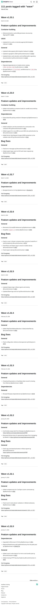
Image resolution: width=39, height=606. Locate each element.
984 (33, 291)
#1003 (32, 53)
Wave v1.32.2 (7, 415)
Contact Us (3, 595)
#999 (12, 35)
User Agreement (4, 601)
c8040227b (17, 546)
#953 (15, 555)
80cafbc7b (30, 190)
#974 (25, 243)
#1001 (14, 71)
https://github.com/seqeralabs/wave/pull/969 (15, 452)
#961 (25, 128)
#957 (29, 148)
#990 (30, 230)
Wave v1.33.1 (7, 17)
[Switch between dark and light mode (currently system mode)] (34, 2)
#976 (4, 344)
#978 (33, 394)
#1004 (31, 51)
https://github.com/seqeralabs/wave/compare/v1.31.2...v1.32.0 (18, 565)
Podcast (3, 593)
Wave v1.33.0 (7, 93)
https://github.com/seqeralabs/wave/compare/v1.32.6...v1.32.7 (18, 195)
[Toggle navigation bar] (37, 2)
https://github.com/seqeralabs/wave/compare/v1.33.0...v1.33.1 (18, 77)
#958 (4, 119)
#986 (34, 227)
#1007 (26, 58)
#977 (21, 383)
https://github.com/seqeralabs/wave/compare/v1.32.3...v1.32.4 (18, 349)
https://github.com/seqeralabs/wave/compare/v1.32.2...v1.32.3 (18, 399)
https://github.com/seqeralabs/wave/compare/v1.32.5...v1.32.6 (18, 255)
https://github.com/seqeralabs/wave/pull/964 (15, 433)
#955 (4, 560)
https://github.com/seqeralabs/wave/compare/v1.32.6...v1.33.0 (18, 158)
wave (5, 82)
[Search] (31, 2)
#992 (13, 153)
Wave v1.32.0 (7, 526)
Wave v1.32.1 (7, 474)
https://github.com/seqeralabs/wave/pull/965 (22, 437)
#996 (26, 67)
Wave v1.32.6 (7, 212)
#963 (13, 505)
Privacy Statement (12, 601)
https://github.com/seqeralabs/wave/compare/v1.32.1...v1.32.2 (18, 458)
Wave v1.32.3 (7, 365)
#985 (13, 110)
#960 (13, 491)
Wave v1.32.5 (7, 271)
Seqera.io (3, 597)
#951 (32, 542)
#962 (27, 137)
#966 (15, 330)
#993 (10, 44)
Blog (2, 590)
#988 (27, 250)
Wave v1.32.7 (7, 174)
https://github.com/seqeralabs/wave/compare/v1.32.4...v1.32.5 (18, 297)
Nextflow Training (5, 584)
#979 (15, 133)
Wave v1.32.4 (7, 313)
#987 (15, 247)
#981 (15, 289)
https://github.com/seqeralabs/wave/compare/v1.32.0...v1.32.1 (18, 510)
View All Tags (4, 9)
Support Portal (4, 586)
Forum (2, 588)
